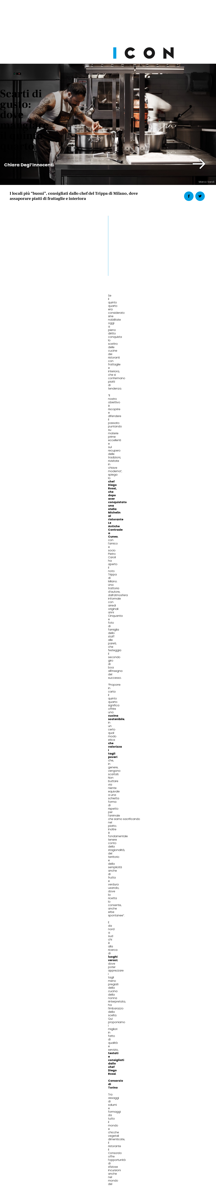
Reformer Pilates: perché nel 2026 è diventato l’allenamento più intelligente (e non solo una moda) (106, 922)
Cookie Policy (98, 1159)
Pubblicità (143, 1159)
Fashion (20, 904)
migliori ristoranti (22, 619)
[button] (199, 164)
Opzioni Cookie (122, 1159)
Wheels (153, 904)
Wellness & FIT (92, 904)
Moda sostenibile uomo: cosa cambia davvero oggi (37, 918)
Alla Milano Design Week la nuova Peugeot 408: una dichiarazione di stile (170, 920)
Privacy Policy (75, 1159)
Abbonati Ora (160, 1076)
